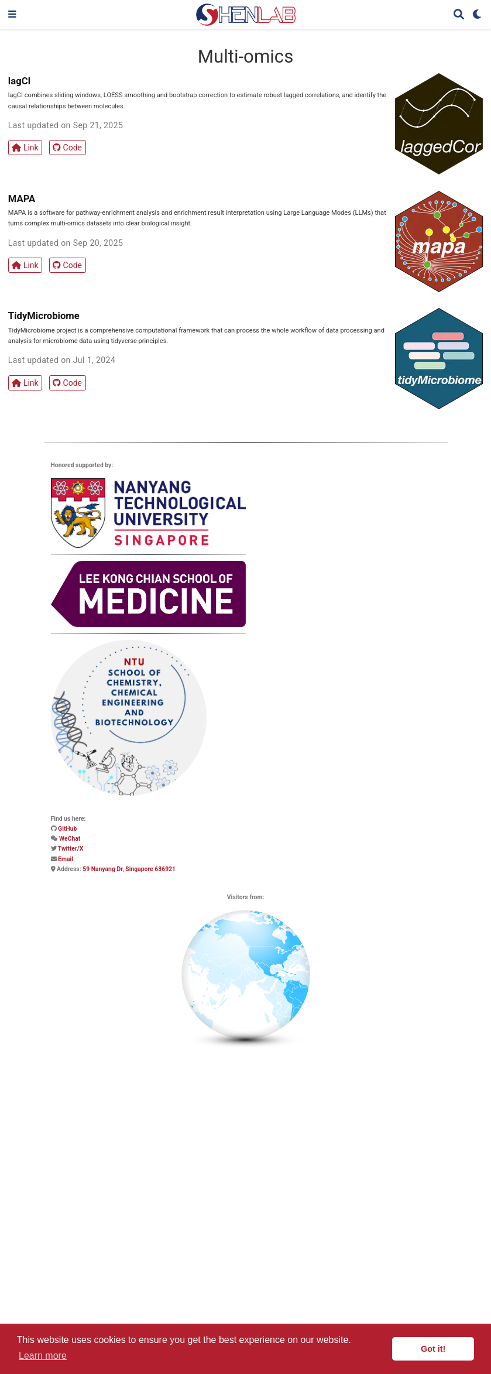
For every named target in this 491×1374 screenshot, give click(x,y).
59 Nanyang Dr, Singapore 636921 (129, 869)
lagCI (19, 81)
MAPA (21, 198)
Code (67, 147)
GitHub (67, 828)
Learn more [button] (43, 1356)
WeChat (69, 838)
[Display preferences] (477, 15)
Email (65, 859)
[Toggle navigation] (12, 15)
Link (25, 147)
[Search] (459, 15)
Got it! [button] (433, 1349)
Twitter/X (70, 848)
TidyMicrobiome (44, 315)
